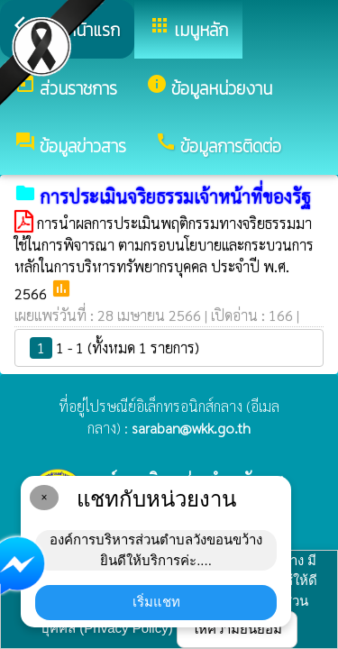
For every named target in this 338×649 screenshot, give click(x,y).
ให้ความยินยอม (237, 628)
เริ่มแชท (156, 601)
